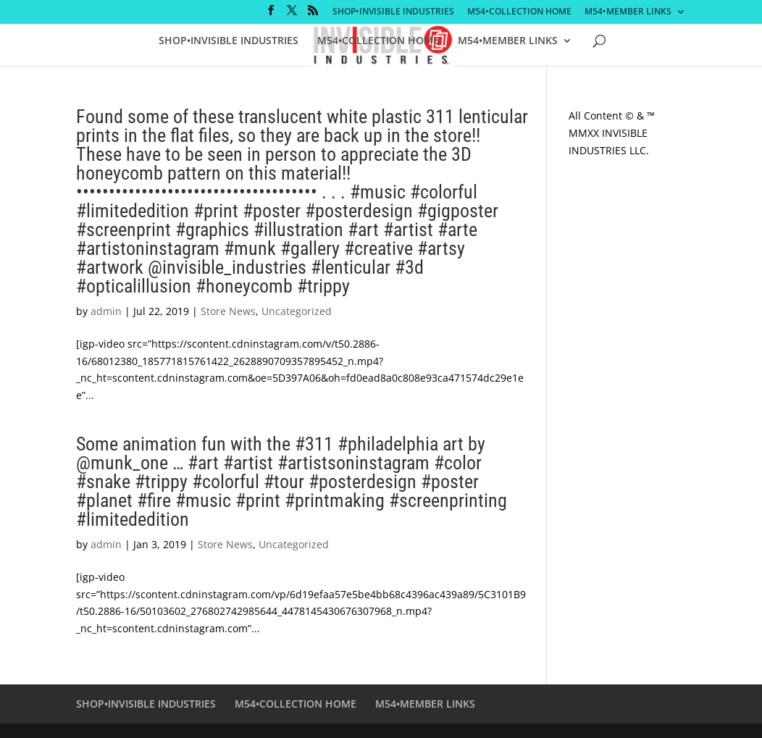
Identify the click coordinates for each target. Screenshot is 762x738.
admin (106, 311)
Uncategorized (296, 311)
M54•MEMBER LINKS (628, 12)
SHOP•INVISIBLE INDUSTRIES (393, 12)
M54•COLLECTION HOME (519, 12)
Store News (228, 311)
